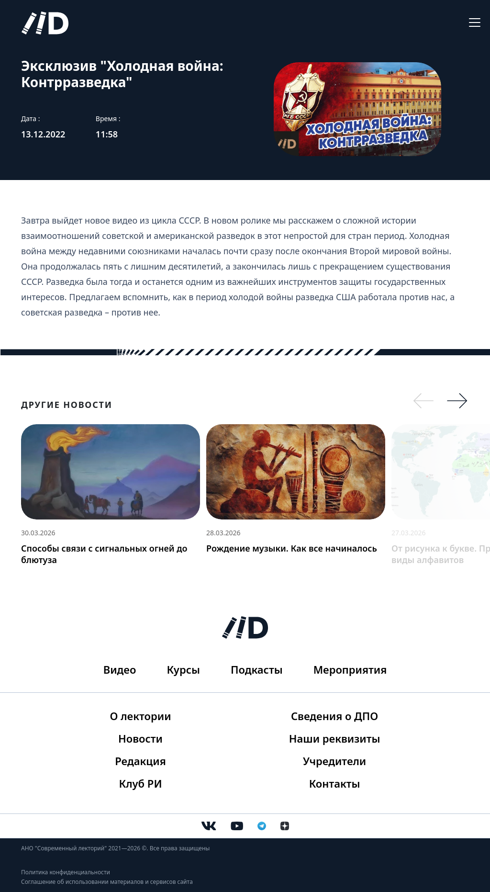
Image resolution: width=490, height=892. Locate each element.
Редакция (140, 761)
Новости (140, 738)
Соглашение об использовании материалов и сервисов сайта (107, 882)
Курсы (183, 669)
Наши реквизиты (334, 738)
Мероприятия (350, 669)
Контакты (334, 783)
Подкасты (257, 669)
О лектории (140, 716)
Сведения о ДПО (334, 716)
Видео (119, 669)
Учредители (334, 761)
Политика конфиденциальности (65, 872)
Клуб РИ (140, 783)
